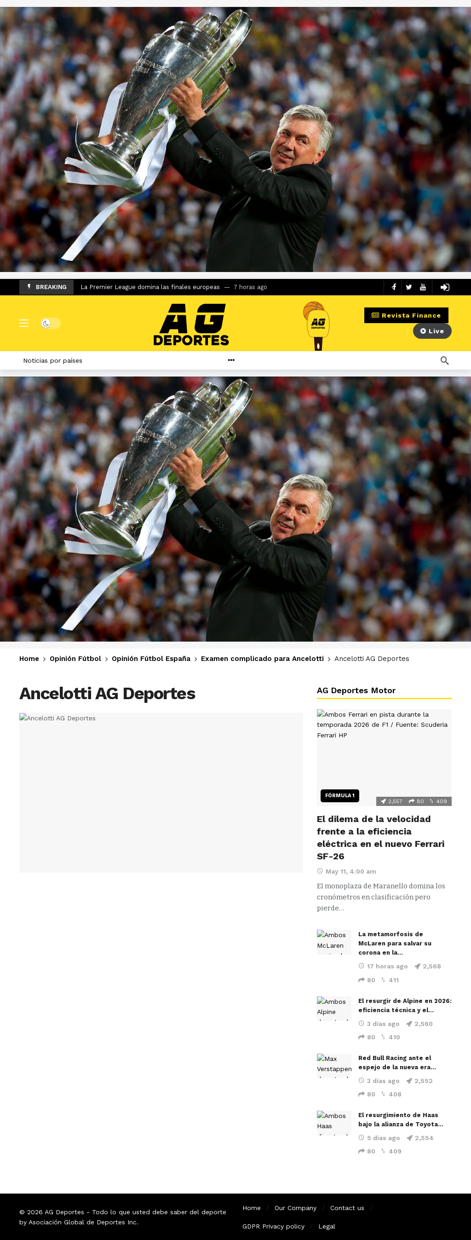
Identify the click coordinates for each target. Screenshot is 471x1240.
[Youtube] (423, 287)
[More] (253, 360)
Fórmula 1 (340, 796)
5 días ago (379, 1137)
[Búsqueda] (445, 360)
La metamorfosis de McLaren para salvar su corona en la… (394, 943)
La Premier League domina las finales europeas (150, 287)
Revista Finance (406, 315)
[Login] (445, 287)
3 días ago (379, 1023)
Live (432, 331)
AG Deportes (64, 1212)
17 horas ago (383, 966)
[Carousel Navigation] (401, 287)
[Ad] (235, 139)
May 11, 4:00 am (346, 871)
